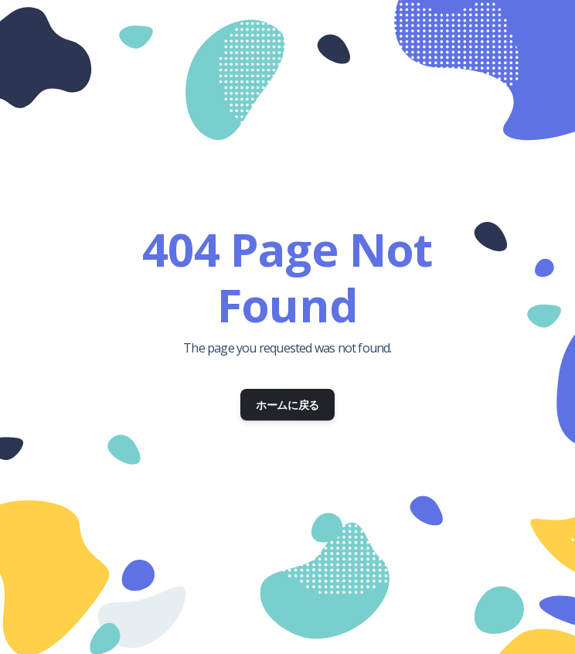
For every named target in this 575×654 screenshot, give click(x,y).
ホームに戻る (287, 404)
